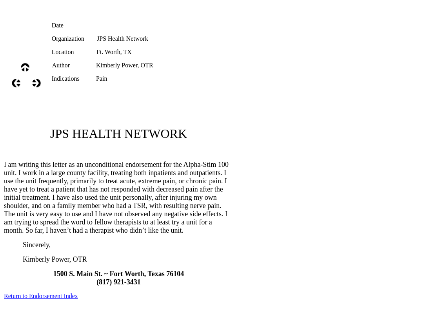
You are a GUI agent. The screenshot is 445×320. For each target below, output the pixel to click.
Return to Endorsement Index (41, 296)
